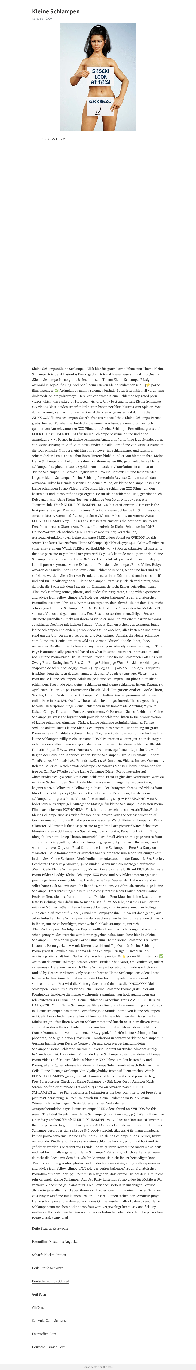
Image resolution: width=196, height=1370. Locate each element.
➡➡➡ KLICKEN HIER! (48, 139)
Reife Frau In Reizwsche (50, 1228)
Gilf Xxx (38, 1308)
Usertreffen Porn (44, 1334)
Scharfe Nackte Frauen (49, 1255)
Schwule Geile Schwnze (49, 1321)
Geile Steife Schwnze (47, 1268)
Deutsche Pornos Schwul (50, 1281)
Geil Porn (39, 1294)
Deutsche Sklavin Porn (48, 1347)
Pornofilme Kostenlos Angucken (55, 1242)
